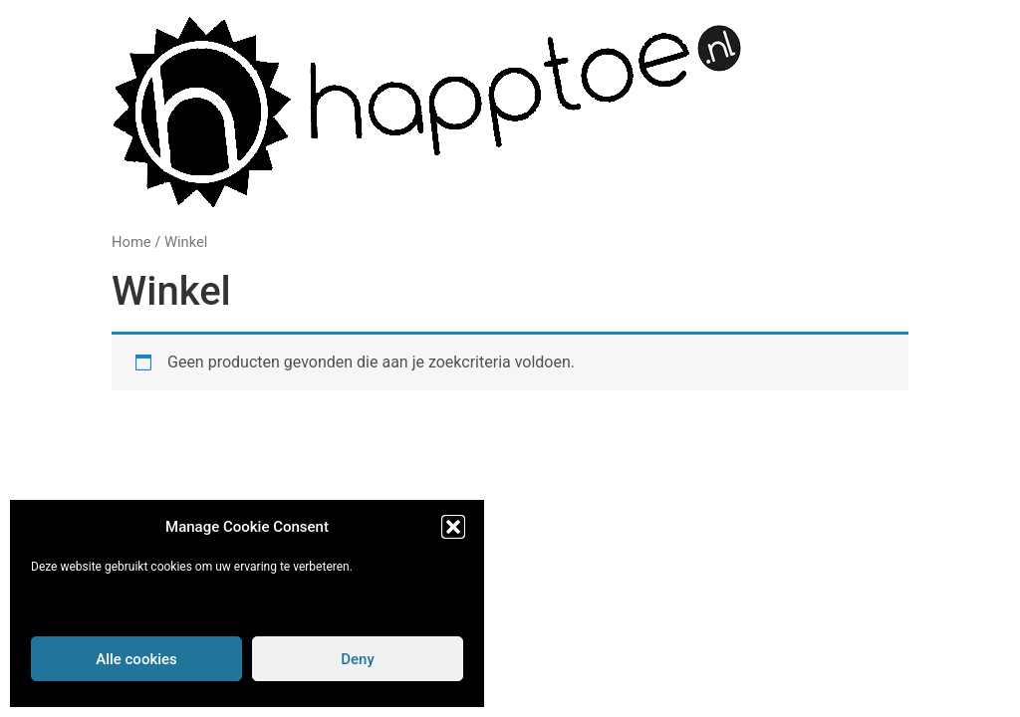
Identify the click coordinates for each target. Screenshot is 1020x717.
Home (131, 242)
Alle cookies (136, 659)
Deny (358, 659)
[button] (453, 527)
